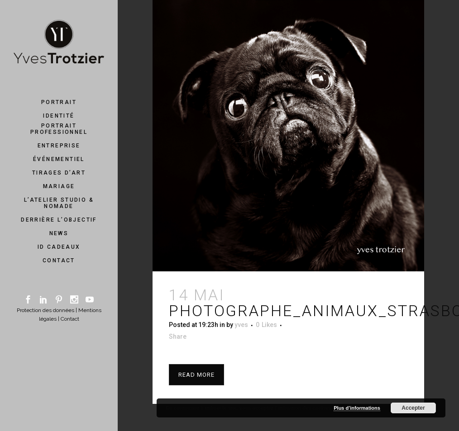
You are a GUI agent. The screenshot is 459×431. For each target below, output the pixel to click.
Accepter (413, 408)
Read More (196, 374)
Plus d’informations (357, 408)
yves (241, 324)
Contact (70, 319)
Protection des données (45, 310)
